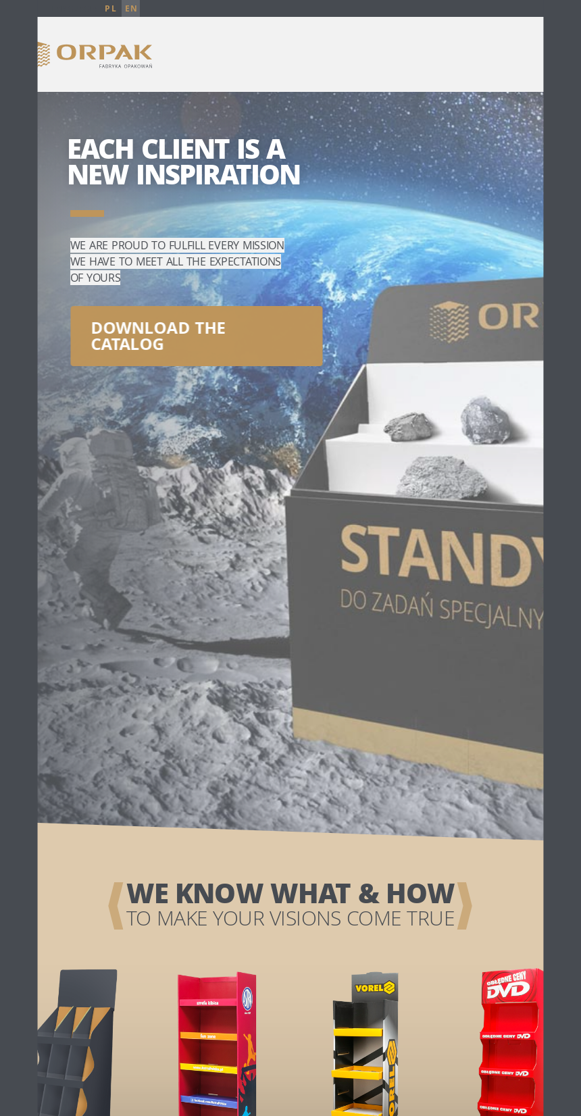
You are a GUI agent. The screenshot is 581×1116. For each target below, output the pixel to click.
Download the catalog (157, 331)
